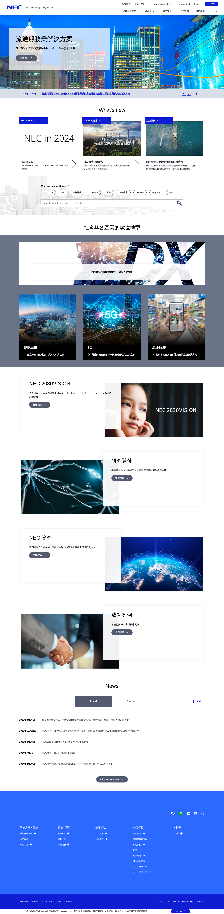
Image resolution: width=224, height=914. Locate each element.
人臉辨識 (94, 192)
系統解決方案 (26, 833)
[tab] (93, 701)
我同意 (179, 911)
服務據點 (62, 833)
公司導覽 (137, 833)
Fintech (140, 192)
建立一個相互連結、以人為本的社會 (45, 354)
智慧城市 (156, 192)
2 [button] (17, 83)
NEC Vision (138, 867)
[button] (131, 11)
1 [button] (11, 83)
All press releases (109, 779)
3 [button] (23, 83)
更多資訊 (24, 58)
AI (52, 192)
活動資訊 (99, 833)
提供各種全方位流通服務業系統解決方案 (176, 354)
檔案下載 (62, 839)
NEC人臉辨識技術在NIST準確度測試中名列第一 (66, 742)
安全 (171, 192)
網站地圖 (69, 901)
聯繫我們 (62, 844)
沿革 (135, 850)
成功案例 (24, 844)
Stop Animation (36, 83)
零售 (109, 192)
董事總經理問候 (140, 839)
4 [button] (28, 83)
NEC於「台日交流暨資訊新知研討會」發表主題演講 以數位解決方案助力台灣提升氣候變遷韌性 (90, 731)
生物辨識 (77, 192)
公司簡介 (137, 844)
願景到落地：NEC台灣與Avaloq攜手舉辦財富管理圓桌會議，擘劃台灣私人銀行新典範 (85, 720)
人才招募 (175, 833)
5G (63, 192)
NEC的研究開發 (140, 872)
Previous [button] (184, 94)
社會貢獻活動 (139, 861)
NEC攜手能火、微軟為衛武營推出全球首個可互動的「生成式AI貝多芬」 (78, 764)
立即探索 (37, 405)
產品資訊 (24, 839)
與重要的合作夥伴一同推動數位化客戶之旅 (113, 354)
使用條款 (35, 901)
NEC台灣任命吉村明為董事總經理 (59, 753)
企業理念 (137, 855)
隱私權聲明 (142, 911)
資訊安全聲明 (47, 901)
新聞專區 (99, 839)
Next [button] (189, 94)
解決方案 (124, 192)
